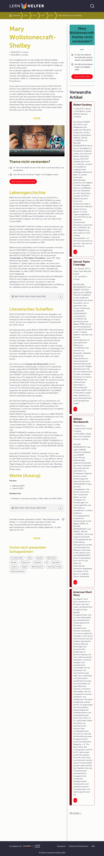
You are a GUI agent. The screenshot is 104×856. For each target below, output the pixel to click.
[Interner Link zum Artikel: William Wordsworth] (75, 582)
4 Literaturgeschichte (42, 16)
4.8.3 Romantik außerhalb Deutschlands (59, 16)
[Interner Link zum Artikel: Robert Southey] (75, 251)
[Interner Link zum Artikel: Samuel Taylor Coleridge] (75, 409)
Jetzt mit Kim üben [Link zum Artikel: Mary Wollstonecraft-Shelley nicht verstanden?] (82, 77)
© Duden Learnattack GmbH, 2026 (52, 853)
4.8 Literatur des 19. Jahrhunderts (51, 16)
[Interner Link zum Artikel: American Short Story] (75, 800)
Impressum (61, 846)
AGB (93, 846)
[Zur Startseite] (26, 6)
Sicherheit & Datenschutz (78, 846)
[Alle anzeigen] (76, 813)
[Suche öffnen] (92, 6)
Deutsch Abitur (30, 16)
